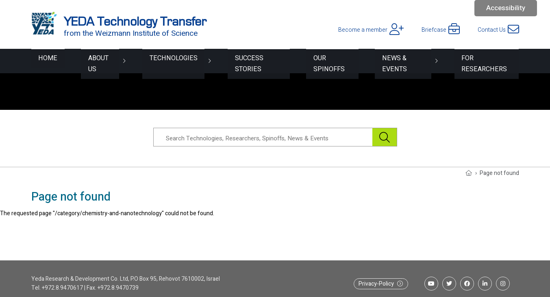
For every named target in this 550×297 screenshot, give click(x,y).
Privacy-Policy (376, 284)
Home (41, 60)
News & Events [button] (399, 60)
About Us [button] (89, 60)
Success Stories (247, 60)
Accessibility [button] (505, 8)
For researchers (487, 60)
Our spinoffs (325, 60)
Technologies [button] (161, 60)
